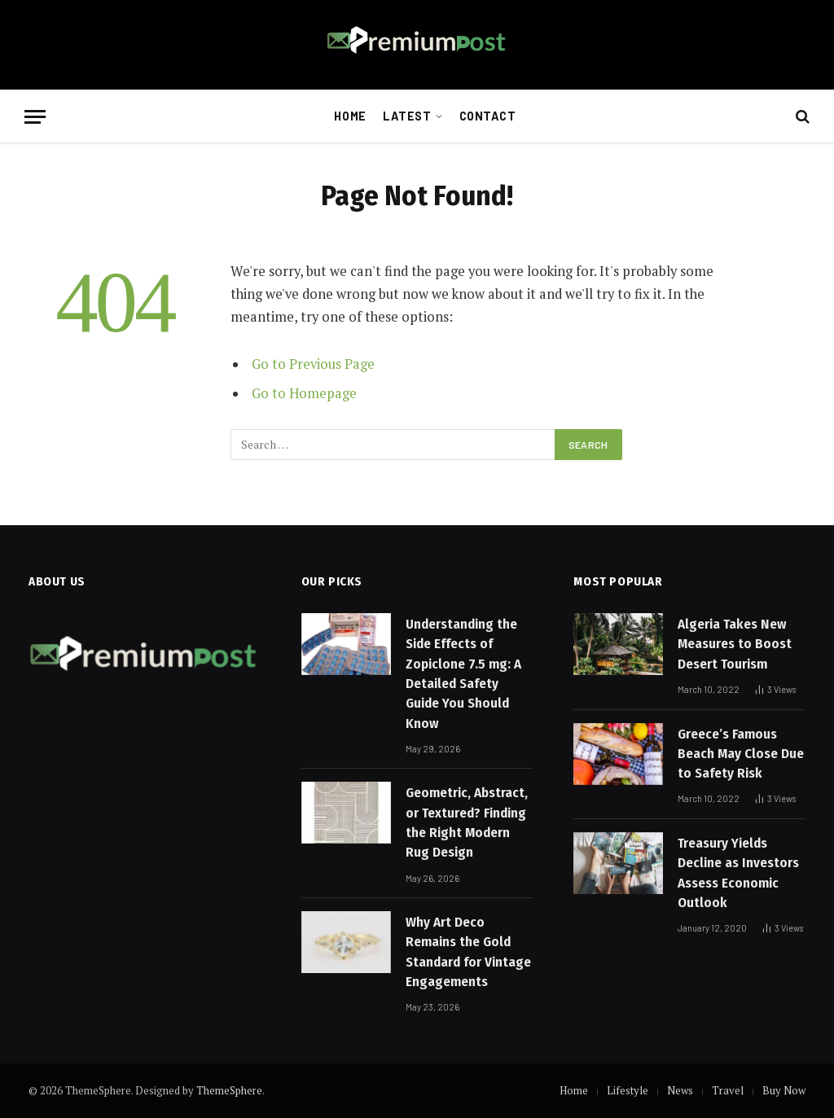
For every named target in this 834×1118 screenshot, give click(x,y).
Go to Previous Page (313, 364)
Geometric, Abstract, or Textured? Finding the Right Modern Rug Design (467, 822)
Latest (407, 116)
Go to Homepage (304, 393)
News (680, 1090)
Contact (487, 116)
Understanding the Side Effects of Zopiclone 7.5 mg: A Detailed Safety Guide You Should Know (463, 673)
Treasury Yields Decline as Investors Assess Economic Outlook (738, 873)
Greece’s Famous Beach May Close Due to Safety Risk (741, 754)
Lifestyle (627, 1090)
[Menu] (35, 117)
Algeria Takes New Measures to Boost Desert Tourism (735, 644)
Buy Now (783, 1090)
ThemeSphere (229, 1090)
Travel (728, 1090)
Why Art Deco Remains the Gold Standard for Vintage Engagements (468, 952)
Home (350, 116)
